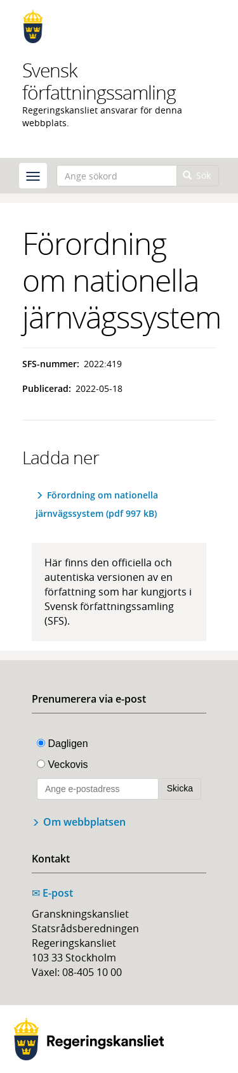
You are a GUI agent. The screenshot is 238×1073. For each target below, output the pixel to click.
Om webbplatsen (84, 822)
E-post (52, 893)
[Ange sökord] (116, 175)
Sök (197, 175)
